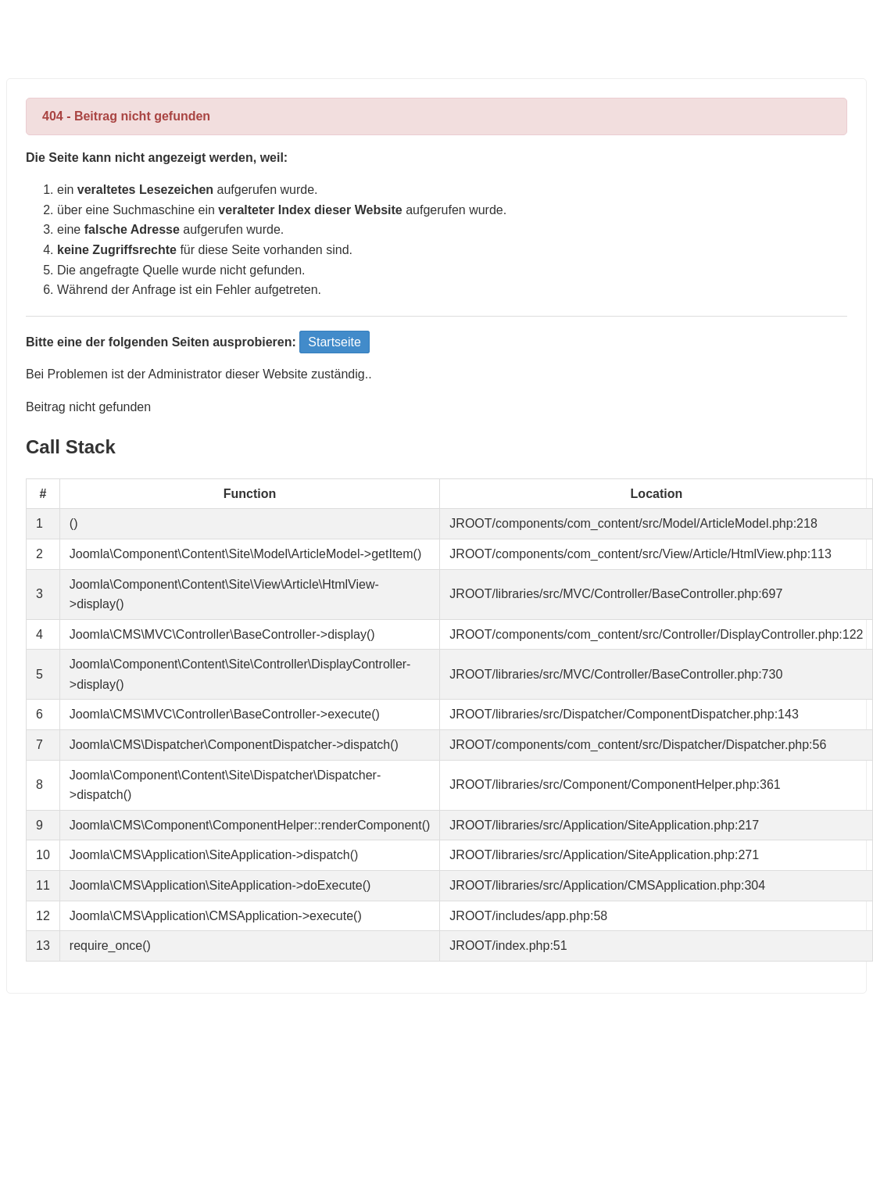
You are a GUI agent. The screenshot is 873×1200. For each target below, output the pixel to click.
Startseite (334, 342)
